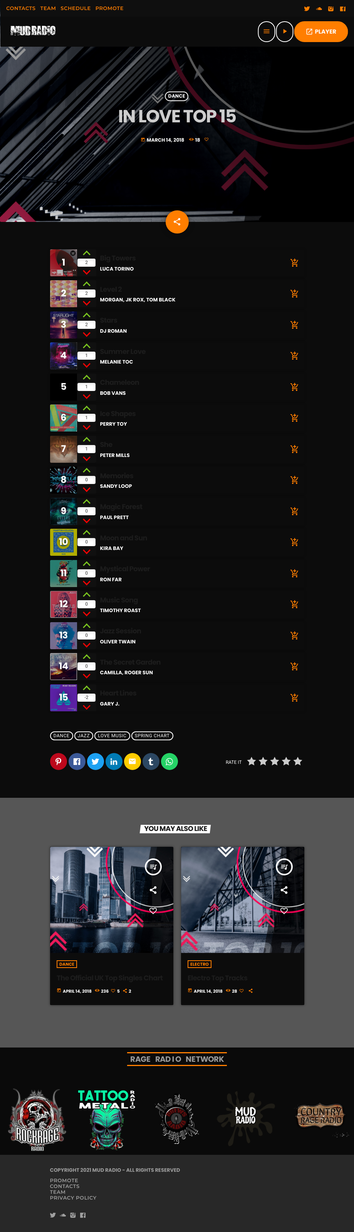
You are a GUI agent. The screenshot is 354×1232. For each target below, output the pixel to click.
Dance (176, 96)
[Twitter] (307, 9)
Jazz (84, 735)
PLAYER (320, 32)
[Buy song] (292, 262)
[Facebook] (343, 9)
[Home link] (33, 31)
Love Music (112, 735)
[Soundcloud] (319, 9)
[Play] (284, 31)
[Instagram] (331, 9)
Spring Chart (152, 735)
